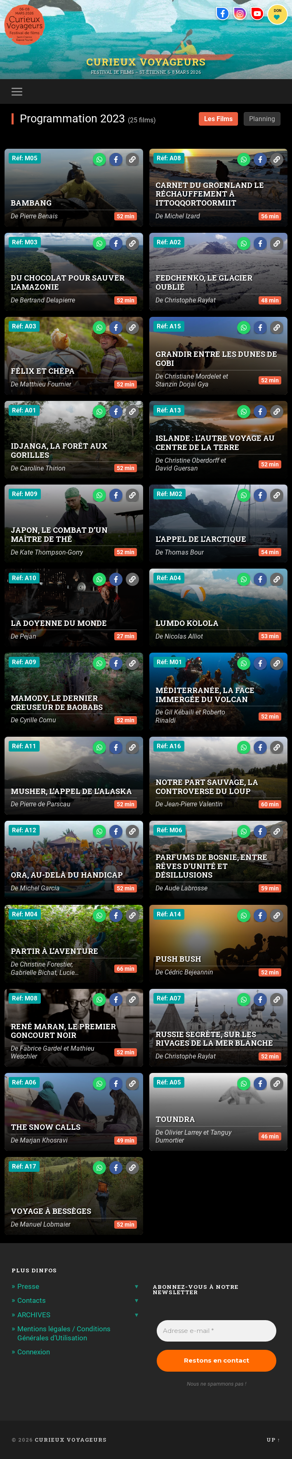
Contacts (31, 1300)
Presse (28, 1286)
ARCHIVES (33, 1315)
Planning (262, 119)
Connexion (33, 1352)
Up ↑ (273, 1439)
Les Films (218, 119)
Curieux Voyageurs (146, 61)
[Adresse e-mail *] (216, 1331)
